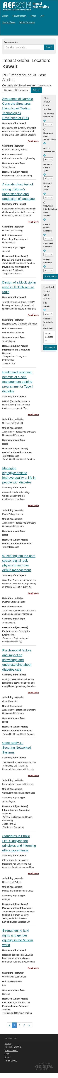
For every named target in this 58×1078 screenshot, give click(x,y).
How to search (19, 16)
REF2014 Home (27, 22)
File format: (46, 304)
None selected (49, 336)
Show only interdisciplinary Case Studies (48, 210)
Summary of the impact (16, 90)
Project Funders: (47, 261)
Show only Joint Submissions (48, 136)
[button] (44, 121)
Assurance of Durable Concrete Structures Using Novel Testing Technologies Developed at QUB (17, 108)
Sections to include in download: (48, 323)
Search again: (11, 42)
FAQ (7, 1054)
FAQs (33, 16)
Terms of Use (8, 22)
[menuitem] (5, 16)
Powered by (44, 1064)
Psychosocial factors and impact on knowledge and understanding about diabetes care (16, 660)
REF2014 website (13, 1047)
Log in (53, 31)
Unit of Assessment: (48, 150)
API (42, 16)
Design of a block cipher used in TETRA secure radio (19, 287)
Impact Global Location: (47, 227)
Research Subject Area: (47, 186)
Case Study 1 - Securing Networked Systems (16, 747)
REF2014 (25, 6)
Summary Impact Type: (47, 167)
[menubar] (29, 19)
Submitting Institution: (48, 115)
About (5, 16)
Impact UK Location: (48, 245)
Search (8, 1043)
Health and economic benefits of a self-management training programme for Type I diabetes (17, 381)
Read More (33, 141)
